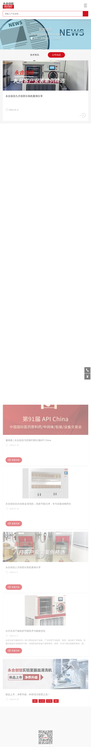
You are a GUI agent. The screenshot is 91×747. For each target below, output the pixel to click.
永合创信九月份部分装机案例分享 (25, 96)
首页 (36, 38)
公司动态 (56, 55)
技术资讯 (34, 55)
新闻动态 (45, 38)
